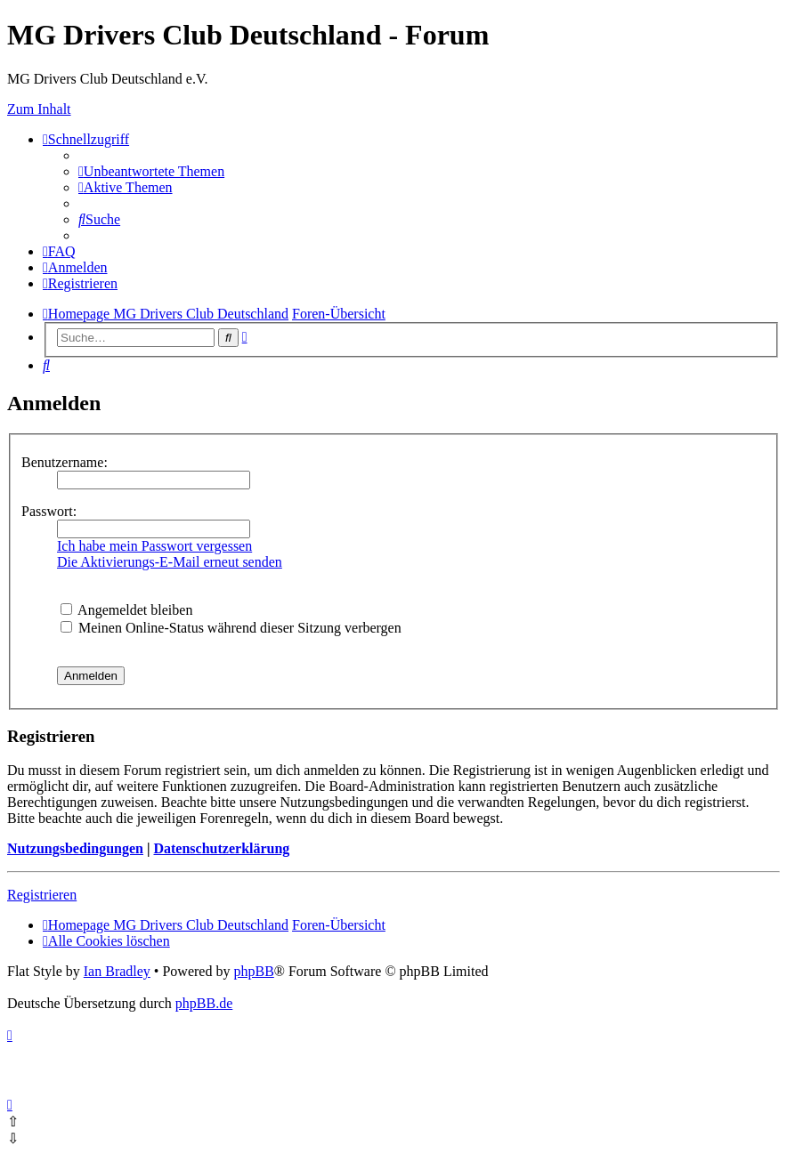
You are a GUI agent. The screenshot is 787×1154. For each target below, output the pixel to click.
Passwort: (49, 511)
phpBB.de (203, 1003)
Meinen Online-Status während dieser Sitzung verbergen (231, 627)
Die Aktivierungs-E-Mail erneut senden (169, 561)
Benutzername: (64, 462)
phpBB (253, 971)
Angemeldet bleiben (126, 609)
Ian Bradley (117, 971)
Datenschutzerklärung (221, 848)
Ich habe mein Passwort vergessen (154, 545)
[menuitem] (151, 171)
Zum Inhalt (39, 109)
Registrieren (42, 894)
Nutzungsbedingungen (75, 848)
